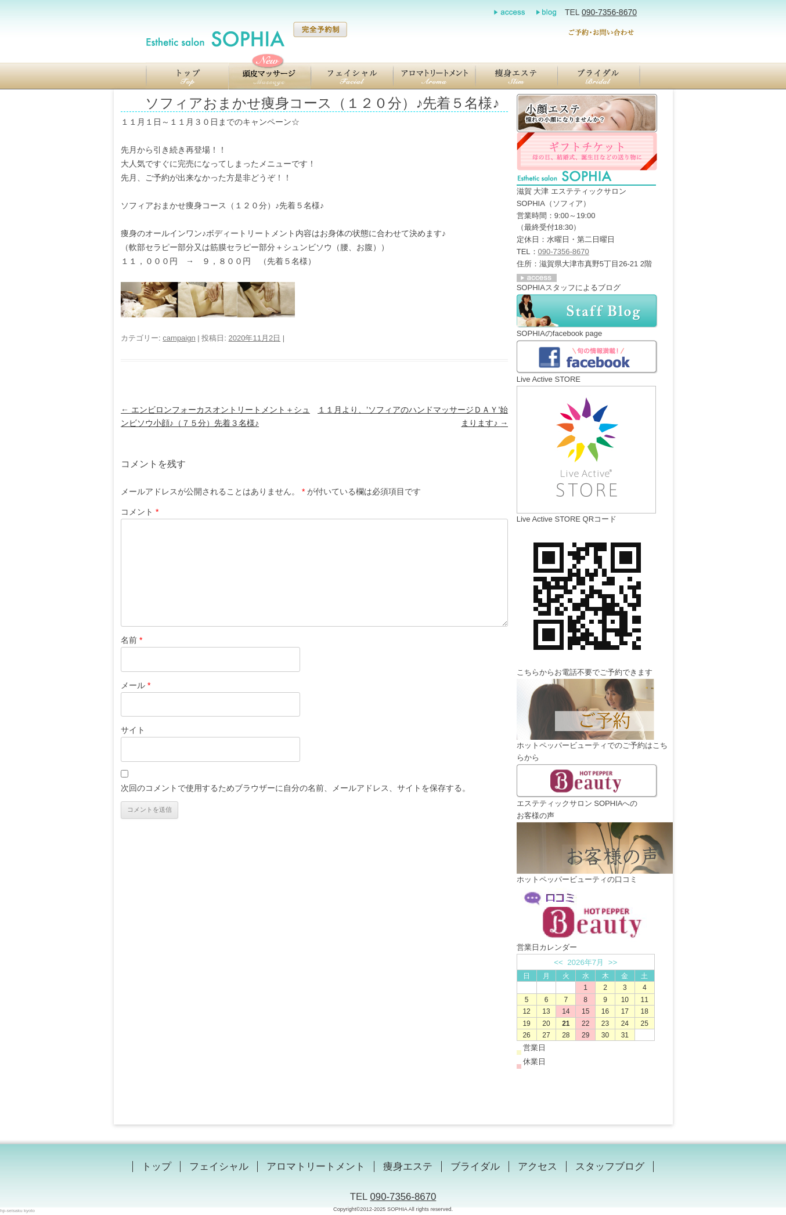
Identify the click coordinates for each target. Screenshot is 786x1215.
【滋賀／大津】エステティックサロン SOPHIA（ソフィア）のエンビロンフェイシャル (352, 76)
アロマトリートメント (315, 1166)
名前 (131, 640)
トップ (156, 1166)
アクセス (537, 1166)
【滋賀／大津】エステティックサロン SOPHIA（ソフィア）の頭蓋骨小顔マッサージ (269, 76)
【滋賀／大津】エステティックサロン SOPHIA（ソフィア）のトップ (187, 76)
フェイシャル (218, 1166)
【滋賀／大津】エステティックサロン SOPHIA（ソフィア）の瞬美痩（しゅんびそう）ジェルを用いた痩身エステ (516, 76)
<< (558, 962)
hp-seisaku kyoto (17, 1210)
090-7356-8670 (609, 12)
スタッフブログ (609, 1166)
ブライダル (475, 1166)
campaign (179, 338)
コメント (139, 511)
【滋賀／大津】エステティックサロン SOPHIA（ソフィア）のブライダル (599, 76)
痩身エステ (407, 1166)
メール (135, 685)
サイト (133, 730)
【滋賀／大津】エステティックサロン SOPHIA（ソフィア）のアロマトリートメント (434, 76)
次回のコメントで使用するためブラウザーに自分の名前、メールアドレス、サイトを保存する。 (295, 788)
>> (613, 962)
